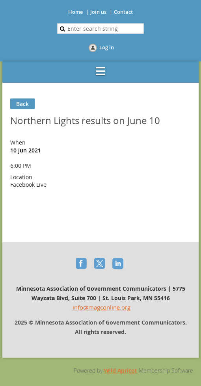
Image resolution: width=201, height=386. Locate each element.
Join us (98, 11)
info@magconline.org (101, 307)
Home (75, 11)
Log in (106, 47)
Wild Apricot (120, 370)
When (18, 142)
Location (21, 177)
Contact (123, 11)
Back (22, 104)
